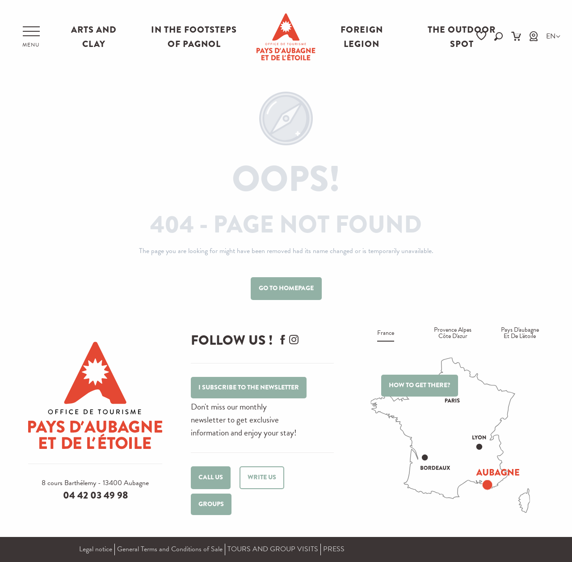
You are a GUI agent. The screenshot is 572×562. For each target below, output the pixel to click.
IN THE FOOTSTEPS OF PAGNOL (194, 37)
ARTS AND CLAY (94, 37)
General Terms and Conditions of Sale (170, 549)
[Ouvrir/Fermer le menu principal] (31, 37)
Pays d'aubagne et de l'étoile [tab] (520, 334)
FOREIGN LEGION (362, 37)
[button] (498, 36)
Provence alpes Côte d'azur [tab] (452, 334)
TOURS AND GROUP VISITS (272, 549)
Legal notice (95, 549)
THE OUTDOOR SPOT (462, 37)
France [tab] (385, 334)
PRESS (334, 549)
